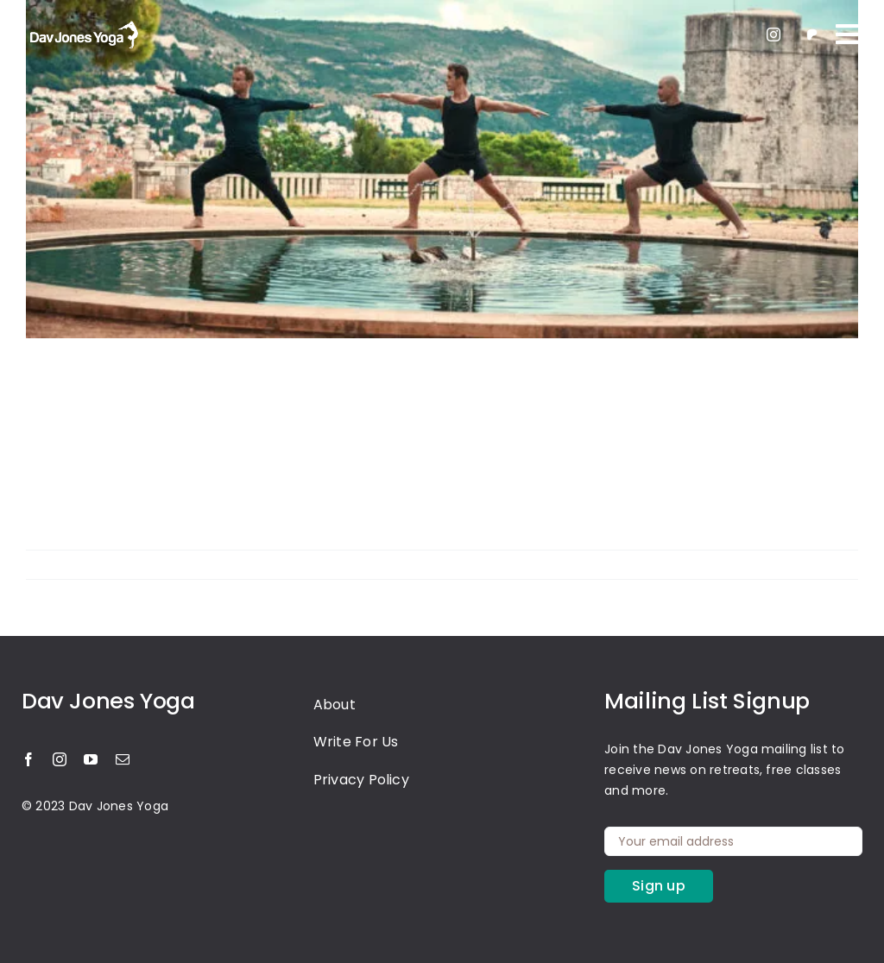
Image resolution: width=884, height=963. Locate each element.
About (334, 704)
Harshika (67, 564)
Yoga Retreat (239, 564)
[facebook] (28, 759)
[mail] (122, 759)
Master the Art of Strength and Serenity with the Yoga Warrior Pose (419, 414)
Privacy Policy (361, 780)
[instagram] (773, 34)
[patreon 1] (812, 31)
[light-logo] (82, 23)
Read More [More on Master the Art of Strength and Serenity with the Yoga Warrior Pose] (826, 564)
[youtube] (91, 759)
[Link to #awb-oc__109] (847, 34)
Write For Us (356, 742)
